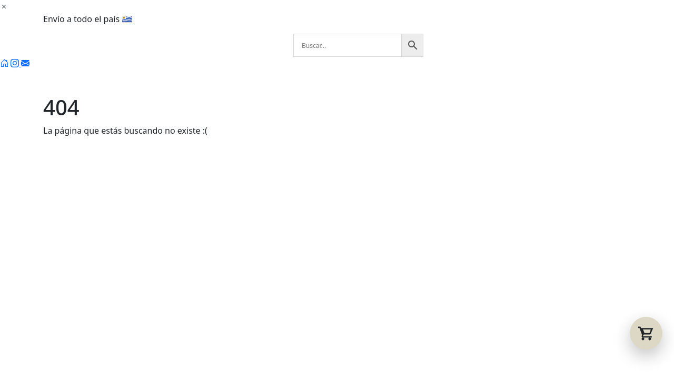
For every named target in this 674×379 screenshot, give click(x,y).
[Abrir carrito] (646, 333)
